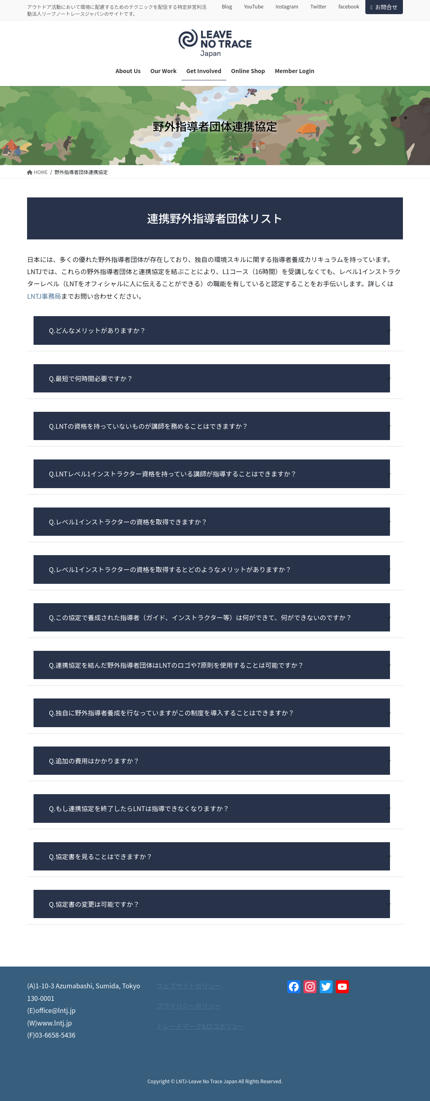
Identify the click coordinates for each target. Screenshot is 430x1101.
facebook (348, 6)
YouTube (253, 6)
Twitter (318, 6)
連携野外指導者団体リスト (215, 218)
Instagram (287, 6)
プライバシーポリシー (188, 1006)
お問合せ (384, 7)
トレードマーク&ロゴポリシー (200, 1026)
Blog (227, 6)
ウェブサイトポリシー (188, 985)
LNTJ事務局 (44, 296)
